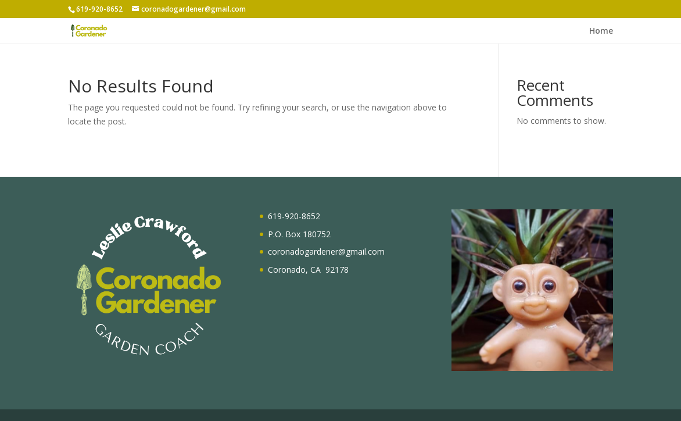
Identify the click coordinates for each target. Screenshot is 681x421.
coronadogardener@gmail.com (326, 251)
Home (601, 31)
